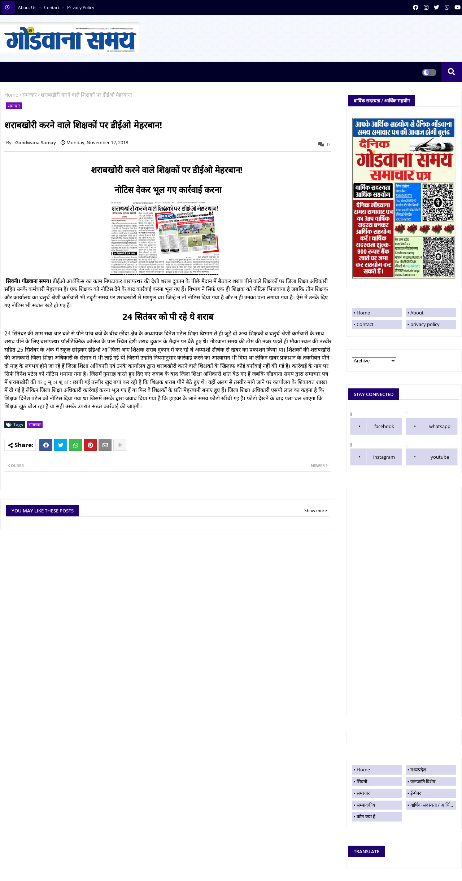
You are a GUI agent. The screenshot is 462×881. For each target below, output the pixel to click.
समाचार (29, 94)
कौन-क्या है (366, 816)
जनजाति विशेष (423, 781)
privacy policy (80, 7)
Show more (315, 510)
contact (52, 7)
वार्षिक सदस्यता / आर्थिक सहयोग (433, 805)
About (417, 312)
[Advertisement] (404, 601)
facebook (384, 426)
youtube (440, 457)
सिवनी (362, 781)
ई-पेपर (415, 793)
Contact (365, 324)
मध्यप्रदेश (418, 769)
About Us (28, 7)
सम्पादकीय (366, 805)
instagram (384, 457)
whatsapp (439, 426)
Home (11, 94)
